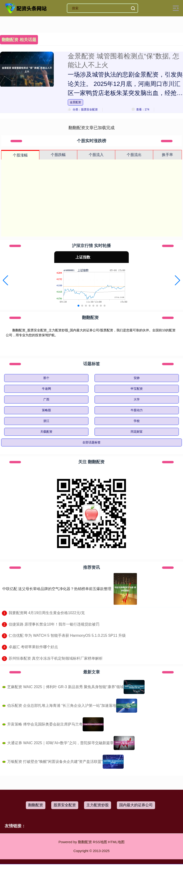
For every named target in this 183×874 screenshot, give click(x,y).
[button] (5, 280)
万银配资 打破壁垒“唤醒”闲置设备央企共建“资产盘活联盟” (55, 762)
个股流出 (134, 155)
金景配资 (75, 102)
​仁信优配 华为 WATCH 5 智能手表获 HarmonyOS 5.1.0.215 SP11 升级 (67, 635)
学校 (137, 421)
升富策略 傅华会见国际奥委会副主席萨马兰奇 (45, 724)
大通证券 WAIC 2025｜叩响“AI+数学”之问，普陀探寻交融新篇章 (60, 743)
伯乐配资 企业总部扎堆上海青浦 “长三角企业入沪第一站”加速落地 (61, 706)
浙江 (46, 421)
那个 (46, 378)
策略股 (46, 410)
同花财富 (137, 431)
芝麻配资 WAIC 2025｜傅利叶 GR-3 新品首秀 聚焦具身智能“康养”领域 (65, 687)
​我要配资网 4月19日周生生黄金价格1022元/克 (47, 613)
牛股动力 (137, 410)
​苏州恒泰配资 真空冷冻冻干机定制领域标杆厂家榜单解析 (56, 658)
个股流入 (96, 155)
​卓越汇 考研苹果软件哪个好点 (33, 647)
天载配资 (46, 431)
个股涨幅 (20, 155)
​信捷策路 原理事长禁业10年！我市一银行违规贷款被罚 (54, 624)
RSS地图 (100, 842)
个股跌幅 (58, 155)
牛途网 (46, 388)
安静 (137, 378)
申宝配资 (137, 388)
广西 (46, 399)
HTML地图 (116, 842)
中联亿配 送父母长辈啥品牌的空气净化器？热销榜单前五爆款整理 (56, 589)
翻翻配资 (35, 805)
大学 (137, 399)
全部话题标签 (91, 442)
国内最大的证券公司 (136, 805)
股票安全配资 (65, 805)
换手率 (167, 155)
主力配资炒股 (97, 805)
